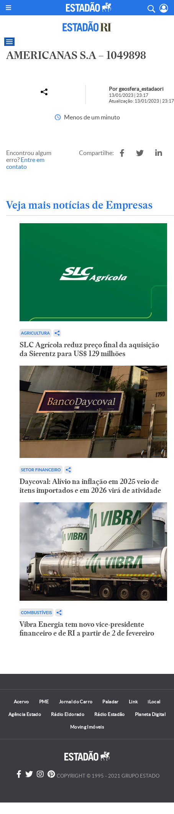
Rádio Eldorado (67, 714)
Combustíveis (36, 612)
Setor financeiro (41, 469)
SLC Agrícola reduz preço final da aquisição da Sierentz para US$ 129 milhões (89, 349)
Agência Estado (24, 714)
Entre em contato (25, 163)
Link (133, 701)
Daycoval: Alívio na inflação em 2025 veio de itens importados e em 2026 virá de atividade (90, 486)
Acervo (21, 701)
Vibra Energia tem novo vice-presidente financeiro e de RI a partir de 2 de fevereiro (87, 628)
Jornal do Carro (75, 701)
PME (44, 701)
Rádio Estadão (109, 714)
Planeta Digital (150, 714)
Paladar (110, 701)
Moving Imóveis (87, 726)
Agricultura (35, 332)
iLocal (154, 701)
